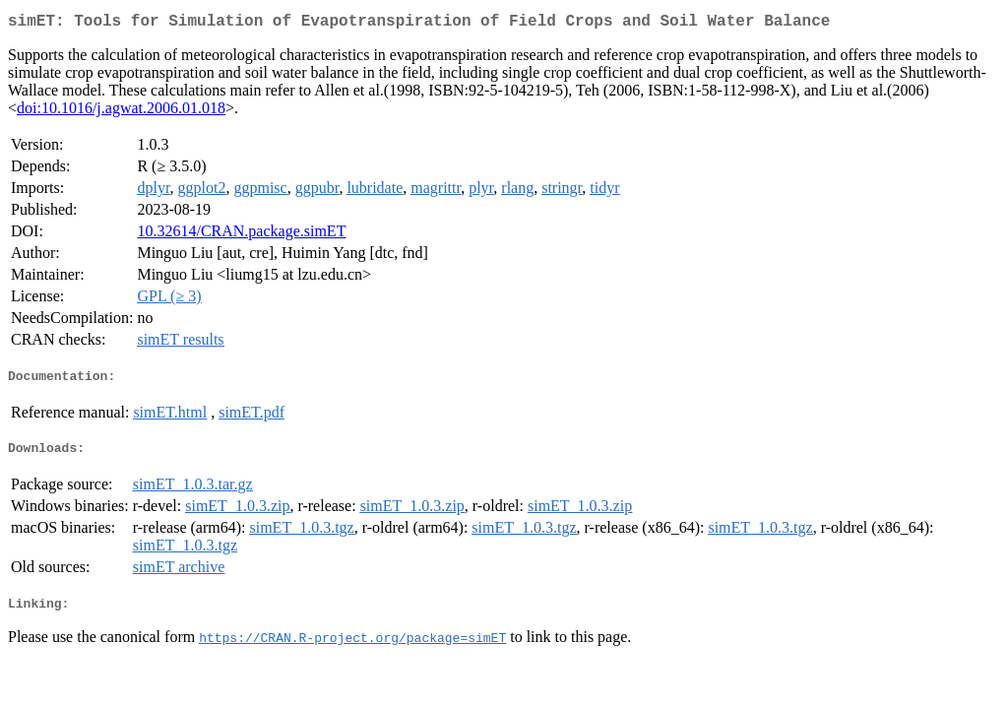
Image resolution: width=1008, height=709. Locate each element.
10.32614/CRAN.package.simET (241, 234)
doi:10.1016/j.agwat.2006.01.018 (121, 111)
